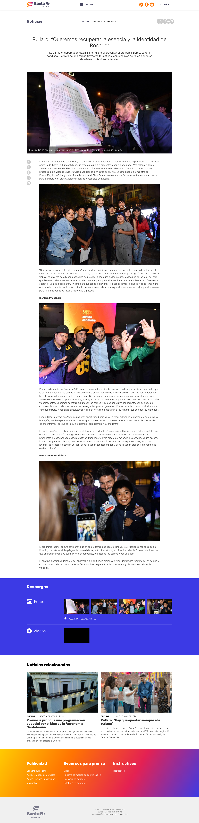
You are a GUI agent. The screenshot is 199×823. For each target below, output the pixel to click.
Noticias (35, 21)
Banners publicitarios (37, 766)
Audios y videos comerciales (41, 771)
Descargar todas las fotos (80, 618)
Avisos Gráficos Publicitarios (41, 775)
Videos (67, 766)
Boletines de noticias (74, 779)
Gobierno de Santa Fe (38, 4)
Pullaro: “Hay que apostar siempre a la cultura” (136, 719)
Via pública (32, 779)
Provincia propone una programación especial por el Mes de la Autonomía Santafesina (62, 721)
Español (164, 5)
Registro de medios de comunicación (82, 771)
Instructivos (119, 766)
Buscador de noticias (74, 775)
